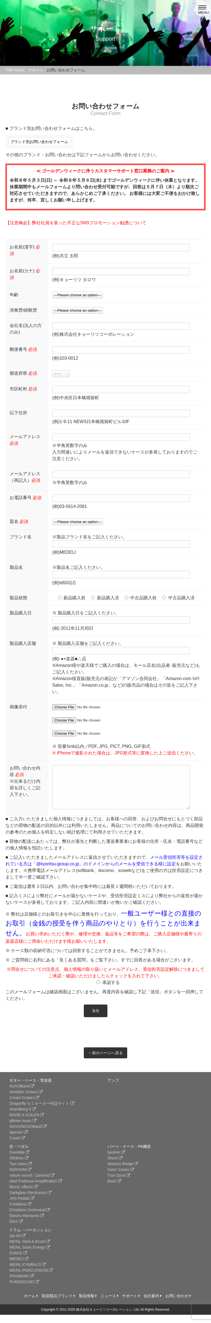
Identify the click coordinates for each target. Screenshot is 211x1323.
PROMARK (21, 1284)
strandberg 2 (22, 1117)
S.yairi (17, 1146)
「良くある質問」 (72, 968)
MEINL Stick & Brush (29, 1250)
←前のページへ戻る (105, 1061)
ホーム (31, 1304)
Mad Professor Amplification (35, 1189)
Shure (115, 1166)
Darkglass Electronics (30, 1201)
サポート (131, 1304)
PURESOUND (24, 1290)
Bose (114, 1189)
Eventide (19, 1160)
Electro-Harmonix (26, 1224)
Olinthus (18, 1166)
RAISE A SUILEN (26, 1123)
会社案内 (153, 1304)
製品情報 (88, 1304)
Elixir (16, 1229)
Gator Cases (120, 1178)
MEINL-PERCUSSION (31, 1278)
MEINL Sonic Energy (29, 1255)
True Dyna (118, 1183)
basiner (116, 1160)
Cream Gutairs (24, 1106)
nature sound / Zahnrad (31, 1183)
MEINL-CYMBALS (27, 1273)
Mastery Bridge (122, 1172)
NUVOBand (21, 1094)
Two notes (20, 1172)
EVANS (18, 1261)
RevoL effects (23, 1195)
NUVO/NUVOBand (27, 1134)
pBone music (23, 1129)
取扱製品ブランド (58, 1304)
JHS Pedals (21, 1206)
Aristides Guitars (26, 1100)
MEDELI (19, 1267)
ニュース (109, 1304)
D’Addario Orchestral (29, 1218)
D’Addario (20, 1212)
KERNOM (20, 1178)
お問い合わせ (178, 1304)
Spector (18, 1140)
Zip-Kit (17, 1244)
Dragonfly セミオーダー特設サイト (41, 1111)
